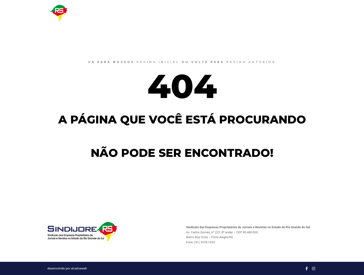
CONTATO (324, 13)
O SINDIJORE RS (244, 13)
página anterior (251, 62)
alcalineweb (79, 268)
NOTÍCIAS (272, 13)
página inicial (157, 62)
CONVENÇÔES (298, 13)
